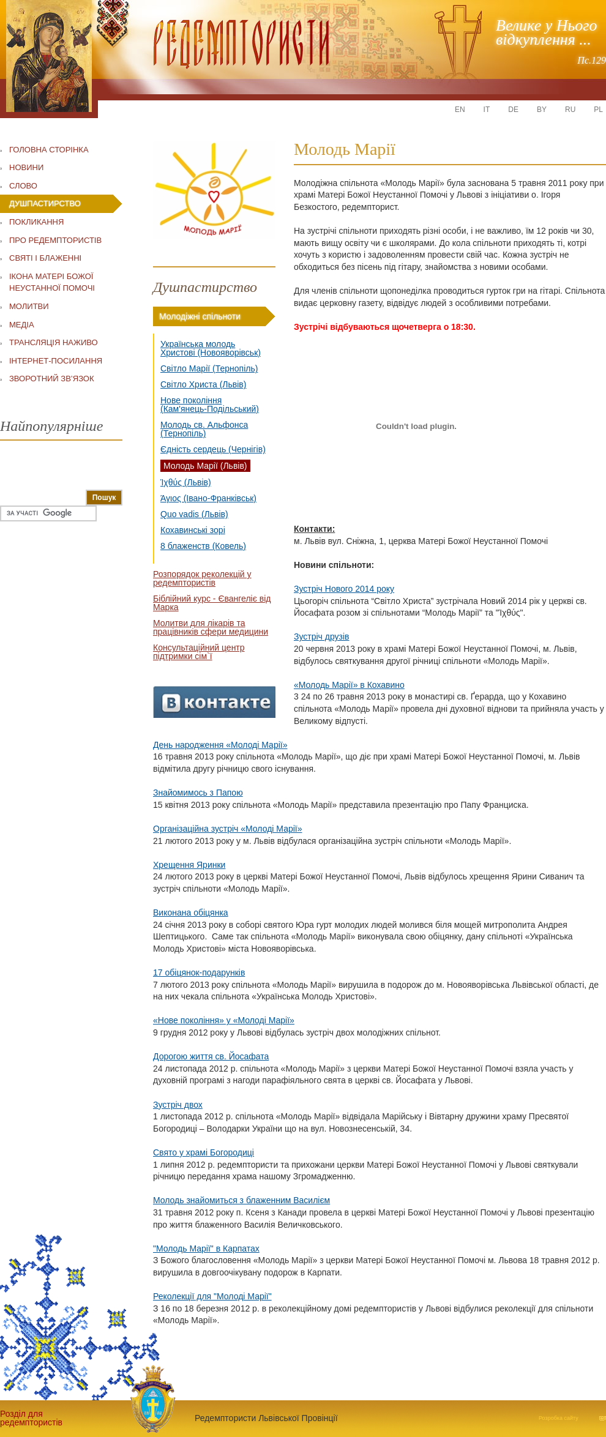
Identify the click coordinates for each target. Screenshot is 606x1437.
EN (460, 109)
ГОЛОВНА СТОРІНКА (49, 149)
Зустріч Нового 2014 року (344, 589)
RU (570, 109)
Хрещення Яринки (189, 865)
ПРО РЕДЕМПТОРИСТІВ (55, 240)
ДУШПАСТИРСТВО (45, 203)
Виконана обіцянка (190, 912)
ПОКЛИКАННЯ (36, 221)
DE (513, 109)
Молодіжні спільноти (200, 316)
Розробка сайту (558, 1418)
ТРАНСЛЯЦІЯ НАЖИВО (53, 342)
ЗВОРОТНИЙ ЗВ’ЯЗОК (51, 378)
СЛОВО (23, 185)
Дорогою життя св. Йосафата (211, 1056)
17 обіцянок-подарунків (199, 972)
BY (542, 109)
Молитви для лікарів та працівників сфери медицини (210, 627)
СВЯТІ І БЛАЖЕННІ (45, 258)
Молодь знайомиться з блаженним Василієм (241, 1200)
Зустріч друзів (322, 636)
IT (487, 109)
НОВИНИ (26, 167)
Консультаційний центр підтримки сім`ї (199, 652)
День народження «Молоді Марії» (220, 745)
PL (598, 109)
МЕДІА (21, 324)
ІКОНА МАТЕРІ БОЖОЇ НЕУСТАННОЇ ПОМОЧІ (52, 282)
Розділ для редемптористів (30, 1418)
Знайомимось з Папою (198, 792)
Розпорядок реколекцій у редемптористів (202, 578)
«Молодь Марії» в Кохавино (349, 685)
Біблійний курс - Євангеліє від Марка (212, 603)
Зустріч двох (178, 1105)
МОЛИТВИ (29, 306)
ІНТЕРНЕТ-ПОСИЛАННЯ (55, 360)
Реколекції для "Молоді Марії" (212, 1296)
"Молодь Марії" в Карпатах (206, 1248)
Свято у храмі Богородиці (203, 1152)
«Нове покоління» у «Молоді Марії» (223, 1020)
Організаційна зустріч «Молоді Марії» (227, 829)
